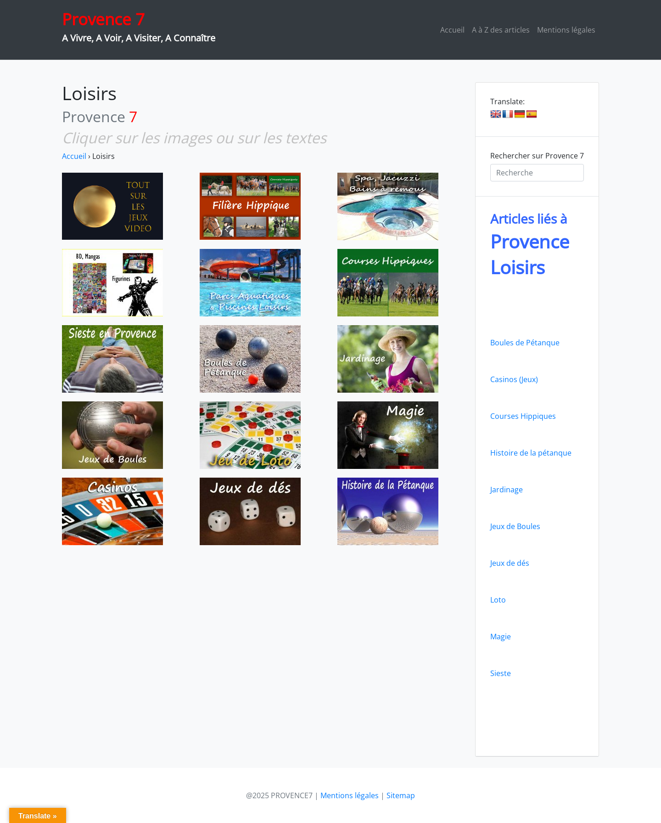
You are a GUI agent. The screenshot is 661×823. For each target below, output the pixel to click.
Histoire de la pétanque (530, 453)
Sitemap (401, 795)
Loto (498, 600)
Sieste (500, 673)
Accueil (452, 30)
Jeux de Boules (515, 526)
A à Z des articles (501, 30)
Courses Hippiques (523, 416)
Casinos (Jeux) (514, 379)
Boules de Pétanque (525, 343)
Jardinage (506, 490)
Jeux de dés (509, 563)
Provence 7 (103, 19)
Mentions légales (566, 30)
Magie (500, 636)
